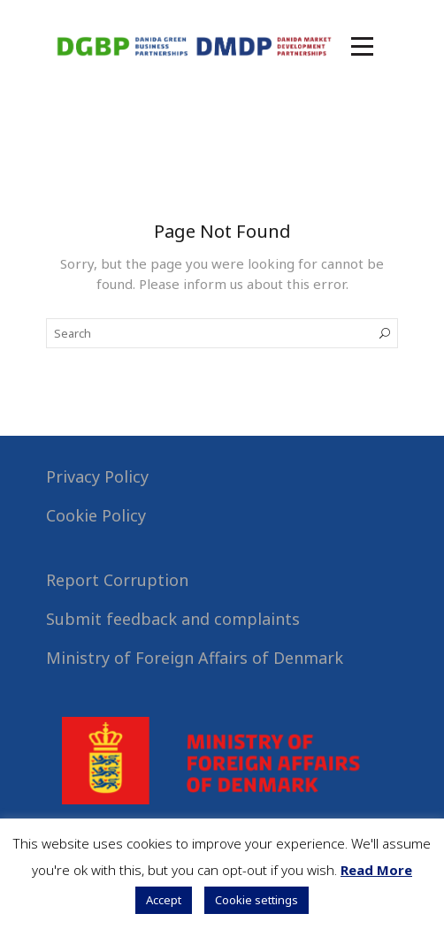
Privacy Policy (97, 476)
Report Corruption (117, 579)
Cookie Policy (96, 515)
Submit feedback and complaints (173, 618)
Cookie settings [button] (256, 900)
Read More (376, 870)
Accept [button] (163, 900)
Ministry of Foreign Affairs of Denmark (194, 657)
